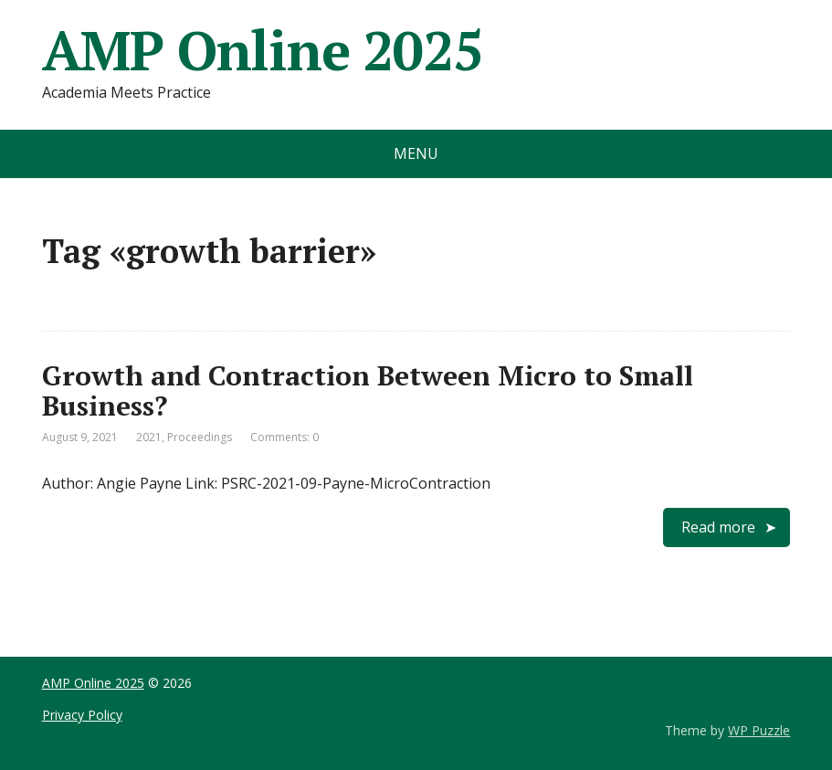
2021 (149, 437)
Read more (718, 527)
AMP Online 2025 (262, 50)
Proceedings (199, 437)
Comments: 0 (284, 437)
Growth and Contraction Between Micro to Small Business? (367, 390)
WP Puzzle (759, 730)
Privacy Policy (82, 714)
